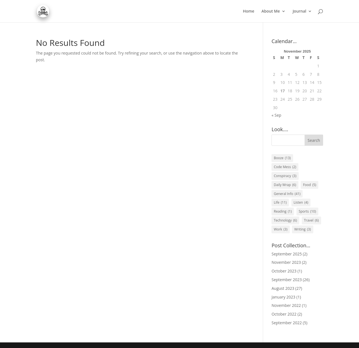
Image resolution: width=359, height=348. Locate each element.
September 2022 (286, 322)
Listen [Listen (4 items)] (301, 202)
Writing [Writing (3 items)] (302, 229)
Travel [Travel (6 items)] (311, 220)
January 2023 (283, 297)
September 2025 (286, 254)
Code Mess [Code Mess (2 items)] (285, 167)
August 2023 (282, 288)
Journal (299, 11)
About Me (270, 11)
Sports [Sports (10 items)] (307, 211)
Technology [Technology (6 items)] (285, 220)
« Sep (276, 115)
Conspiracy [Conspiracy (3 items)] (285, 176)
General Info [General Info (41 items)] (287, 194)
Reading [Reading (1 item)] (283, 211)
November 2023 (286, 262)
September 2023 (286, 279)
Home (248, 11)
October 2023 (283, 271)
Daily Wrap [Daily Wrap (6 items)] (285, 185)
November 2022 (286, 305)
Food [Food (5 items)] (309, 185)
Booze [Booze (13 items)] (282, 158)
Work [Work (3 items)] (280, 229)
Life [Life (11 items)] (280, 202)
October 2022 (283, 314)
